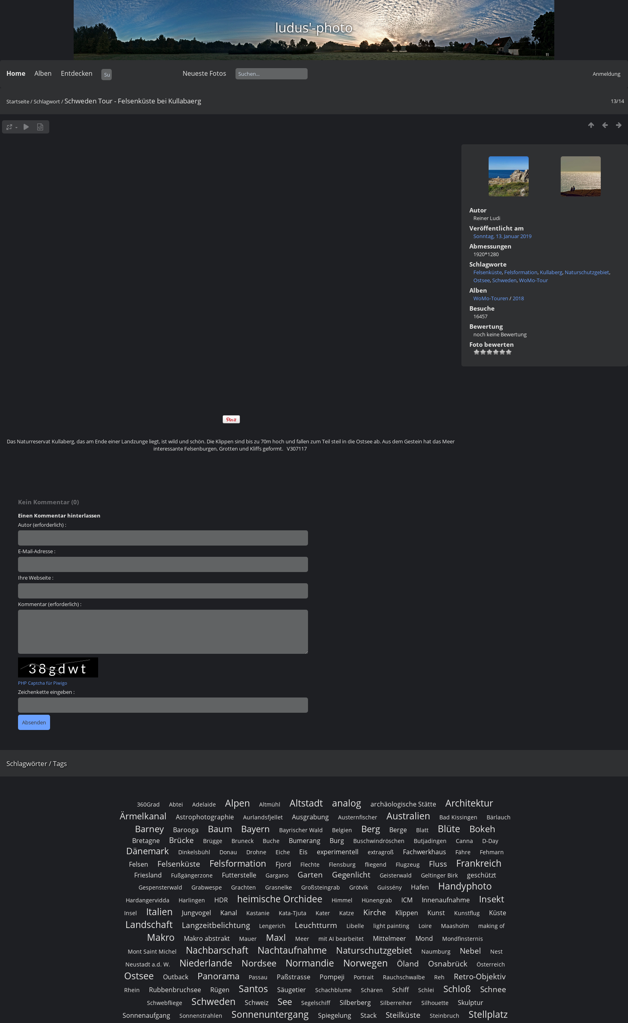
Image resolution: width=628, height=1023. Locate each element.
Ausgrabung (310, 817)
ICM (407, 900)
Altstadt (306, 803)
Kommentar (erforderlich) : (49, 604)
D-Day (490, 841)
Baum (220, 829)
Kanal (228, 912)
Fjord (283, 864)
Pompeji (332, 976)
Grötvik (358, 887)
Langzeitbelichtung (216, 925)
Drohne (256, 852)
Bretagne (146, 840)
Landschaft (149, 924)
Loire (425, 926)
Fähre (463, 852)
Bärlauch (499, 817)
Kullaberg (551, 272)
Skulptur (470, 1002)
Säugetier (291, 989)
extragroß (381, 852)
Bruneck (242, 841)
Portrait (364, 977)
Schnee (493, 989)
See (285, 1001)
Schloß (457, 989)
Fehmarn (492, 852)
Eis (303, 851)
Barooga (186, 829)
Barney (149, 829)
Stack (368, 1015)
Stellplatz (488, 1014)
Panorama (218, 976)
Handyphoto (465, 885)
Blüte (449, 828)
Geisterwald (396, 875)
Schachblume (333, 990)
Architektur (469, 803)
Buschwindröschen (379, 841)
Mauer (248, 938)
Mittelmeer (389, 938)
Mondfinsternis (462, 938)
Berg (370, 829)
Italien (159, 911)
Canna (464, 841)
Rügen (219, 989)
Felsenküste (487, 272)
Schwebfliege (164, 1003)
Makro (161, 937)
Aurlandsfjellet (263, 817)
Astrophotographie (205, 817)
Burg (337, 840)
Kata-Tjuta (292, 913)
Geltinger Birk (439, 875)
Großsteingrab (320, 887)
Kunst (436, 912)
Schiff (400, 989)
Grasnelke (278, 887)
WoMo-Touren (490, 298)
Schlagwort (47, 101)
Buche (271, 841)
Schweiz (256, 1002)
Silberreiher (396, 1003)
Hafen (420, 887)
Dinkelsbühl (194, 852)
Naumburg (436, 951)
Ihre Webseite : (35, 577)
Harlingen (192, 900)
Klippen (406, 912)
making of (491, 926)
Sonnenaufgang (146, 1015)
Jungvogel (196, 912)
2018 (518, 298)
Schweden (504, 280)
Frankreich (478, 863)
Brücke (181, 840)
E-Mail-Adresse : (36, 551)
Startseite (17, 101)
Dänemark (147, 851)
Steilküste (403, 1015)
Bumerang (304, 840)
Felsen (138, 864)
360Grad (148, 804)
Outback (175, 976)
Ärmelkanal (143, 816)
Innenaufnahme (446, 900)
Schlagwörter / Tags (36, 763)
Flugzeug (408, 864)
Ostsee (481, 280)
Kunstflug (467, 913)
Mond (424, 938)
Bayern (255, 829)
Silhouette (435, 1003)
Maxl (276, 937)
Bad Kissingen (458, 817)
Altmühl (269, 804)
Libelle (355, 926)
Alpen (237, 803)
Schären (372, 990)
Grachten (243, 887)
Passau (258, 977)
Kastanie (258, 913)
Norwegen (365, 962)
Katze (346, 913)
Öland (408, 963)
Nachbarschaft (217, 950)
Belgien (342, 830)
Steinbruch (444, 1015)
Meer (302, 938)
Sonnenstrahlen (200, 1015)
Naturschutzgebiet (587, 272)
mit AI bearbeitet (341, 938)
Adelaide (204, 804)
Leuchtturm (316, 925)
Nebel (470, 951)
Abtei (176, 804)
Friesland (148, 875)
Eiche (283, 852)
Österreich (491, 964)
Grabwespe (206, 887)
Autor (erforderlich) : (42, 524)
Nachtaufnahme (292, 950)
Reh (439, 977)
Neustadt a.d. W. (147, 964)
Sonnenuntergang (270, 1014)
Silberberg (355, 1002)
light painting (391, 926)
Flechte (310, 864)
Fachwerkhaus (424, 851)
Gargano (277, 875)
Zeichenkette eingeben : (46, 691)
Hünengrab (377, 900)
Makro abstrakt (207, 938)
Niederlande (205, 962)
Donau (228, 852)
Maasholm (455, 926)
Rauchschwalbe (404, 977)
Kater (323, 913)
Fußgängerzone (192, 875)
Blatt (422, 830)
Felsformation (520, 272)
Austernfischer (357, 817)
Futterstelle (239, 875)
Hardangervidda (147, 900)
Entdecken (77, 73)
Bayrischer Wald (301, 830)
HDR (221, 900)
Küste (497, 912)
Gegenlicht (351, 874)
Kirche (374, 912)
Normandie (310, 962)
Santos (253, 988)
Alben (43, 73)
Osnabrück (447, 963)
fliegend (375, 864)
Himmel (342, 900)
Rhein (132, 990)
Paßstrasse (293, 976)
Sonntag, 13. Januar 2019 (502, 236)
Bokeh (482, 829)
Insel (130, 913)
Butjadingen (430, 841)
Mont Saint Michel (152, 951)
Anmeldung (606, 73)
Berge (398, 829)
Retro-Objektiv (480, 976)
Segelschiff (315, 1003)
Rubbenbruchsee (175, 989)
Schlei (426, 990)
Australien (408, 815)
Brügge (212, 841)
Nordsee (259, 963)
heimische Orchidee (279, 898)
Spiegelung (334, 1015)
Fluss (438, 864)
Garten (310, 874)
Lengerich (272, 926)
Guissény (389, 887)
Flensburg (342, 864)
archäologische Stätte (403, 804)
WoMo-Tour (533, 280)
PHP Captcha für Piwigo (42, 683)
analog (346, 803)
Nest (496, 951)
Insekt (491, 899)
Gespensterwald (160, 887)
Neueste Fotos (204, 73)
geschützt (481, 875)
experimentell (337, 851)
